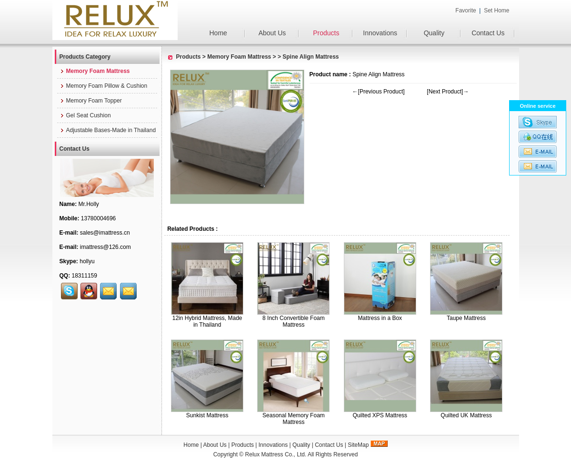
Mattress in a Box (380, 318)
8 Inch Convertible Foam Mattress (293, 321)
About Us (272, 33)
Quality (434, 33)
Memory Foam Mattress (239, 56)
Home (218, 33)
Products (326, 33)
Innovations (380, 33)
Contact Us (487, 33)
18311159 (84, 275)
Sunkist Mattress (207, 415)
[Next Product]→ (448, 91)
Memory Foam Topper (91, 100)
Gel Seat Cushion (85, 115)
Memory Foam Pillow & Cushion (104, 85)
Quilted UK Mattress (466, 415)
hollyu (87, 261)
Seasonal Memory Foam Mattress (293, 418)
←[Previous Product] (378, 91)
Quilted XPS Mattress (379, 415)
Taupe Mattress (466, 318)
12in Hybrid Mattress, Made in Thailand (207, 321)
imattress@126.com (105, 247)
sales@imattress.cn (105, 232)
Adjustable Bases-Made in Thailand (108, 130)
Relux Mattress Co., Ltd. (276, 454)
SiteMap (358, 445)
